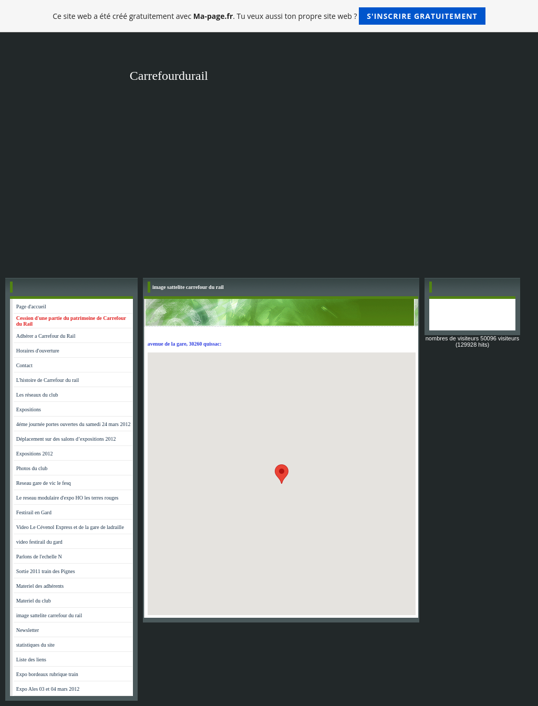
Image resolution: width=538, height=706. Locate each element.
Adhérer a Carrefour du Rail (46, 336)
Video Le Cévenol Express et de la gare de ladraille (70, 527)
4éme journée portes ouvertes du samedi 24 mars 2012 (73, 424)
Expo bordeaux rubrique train (47, 674)
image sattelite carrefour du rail (49, 615)
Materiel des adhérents (40, 586)
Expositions (28, 409)
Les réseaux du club (37, 395)
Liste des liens (31, 659)
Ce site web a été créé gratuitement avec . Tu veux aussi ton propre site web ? (269, 16)
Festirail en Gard (33, 512)
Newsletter (27, 630)
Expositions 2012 (34, 453)
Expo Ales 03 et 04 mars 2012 (48, 689)
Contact (24, 365)
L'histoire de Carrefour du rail (47, 380)
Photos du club (31, 468)
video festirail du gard (39, 542)
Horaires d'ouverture (37, 351)
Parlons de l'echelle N (39, 556)
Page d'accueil (31, 306)
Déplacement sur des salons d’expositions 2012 (66, 439)
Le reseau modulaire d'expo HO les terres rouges (67, 498)
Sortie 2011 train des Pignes (45, 571)
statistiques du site (35, 645)
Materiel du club (33, 601)
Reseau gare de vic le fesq (43, 483)
